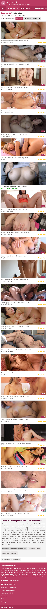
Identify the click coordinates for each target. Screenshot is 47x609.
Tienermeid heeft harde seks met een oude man (16, 373)
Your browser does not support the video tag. (23, 173)
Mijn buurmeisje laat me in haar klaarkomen (15, 87)
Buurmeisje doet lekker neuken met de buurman (16, 349)
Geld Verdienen (6, 599)
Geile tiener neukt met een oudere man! (14, 466)
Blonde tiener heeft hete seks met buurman (15, 396)
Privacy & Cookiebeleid (8, 590)
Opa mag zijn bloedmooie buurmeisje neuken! (16, 303)
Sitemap (3, 602)
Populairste (27, 18)
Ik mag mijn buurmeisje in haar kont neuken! (15, 233)
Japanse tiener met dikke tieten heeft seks (15, 326)
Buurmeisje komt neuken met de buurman (14, 41)
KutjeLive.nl (16, 580)
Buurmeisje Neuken (34, 549)
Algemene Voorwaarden (8, 587)
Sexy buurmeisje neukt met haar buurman (14, 134)
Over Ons (4, 596)
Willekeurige (36, 18)
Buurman (14, 553)
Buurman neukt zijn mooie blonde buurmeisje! (15, 513)
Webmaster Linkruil (7, 593)
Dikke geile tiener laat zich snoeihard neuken (15, 420)
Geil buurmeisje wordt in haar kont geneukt (15, 158)
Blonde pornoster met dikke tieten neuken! (14, 256)
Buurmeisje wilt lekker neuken (10, 111)
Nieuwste (19, 18)
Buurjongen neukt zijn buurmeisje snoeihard (15, 64)
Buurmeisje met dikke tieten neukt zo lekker (15, 279)
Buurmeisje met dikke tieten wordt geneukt (15, 209)
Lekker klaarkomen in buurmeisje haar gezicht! (15, 490)
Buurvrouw (5, 553)
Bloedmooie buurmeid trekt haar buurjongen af (16, 443)
